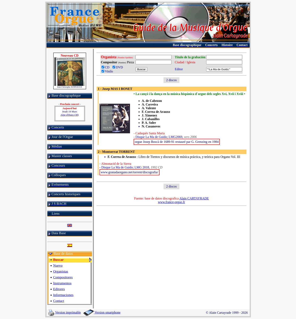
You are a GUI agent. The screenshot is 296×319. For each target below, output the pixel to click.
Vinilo (107, 71)
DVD (119, 67)
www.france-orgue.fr (171, 202)
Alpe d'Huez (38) (70, 114)
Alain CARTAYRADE (194, 198)
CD (106, 67)
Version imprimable (64, 312)
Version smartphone (101, 312)
